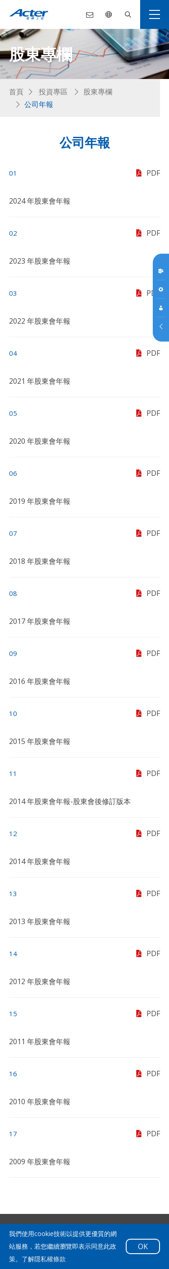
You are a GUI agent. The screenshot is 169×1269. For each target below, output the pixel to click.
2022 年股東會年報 (39, 321)
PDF (147, 173)
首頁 (16, 91)
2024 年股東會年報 (39, 201)
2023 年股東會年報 (39, 261)
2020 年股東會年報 (39, 441)
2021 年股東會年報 (39, 381)
